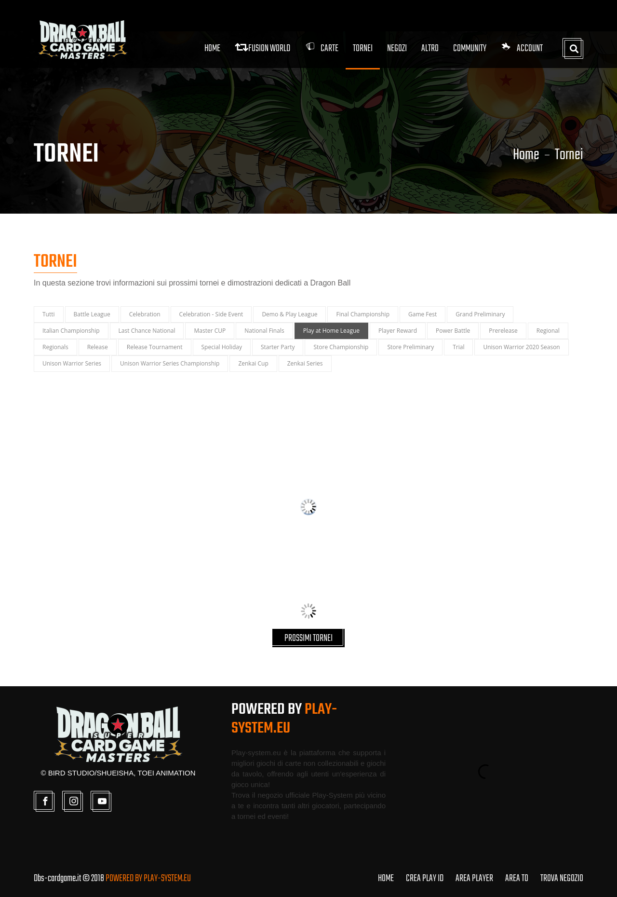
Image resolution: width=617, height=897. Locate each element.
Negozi (397, 48)
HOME (386, 878)
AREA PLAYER (474, 878)
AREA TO (516, 878)
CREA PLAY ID (424, 878)
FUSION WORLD (262, 48)
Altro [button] (430, 48)
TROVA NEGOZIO (561, 878)
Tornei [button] (363, 48)
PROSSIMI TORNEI (308, 638)
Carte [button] (321, 48)
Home (212, 48)
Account (522, 48)
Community (469, 48)
